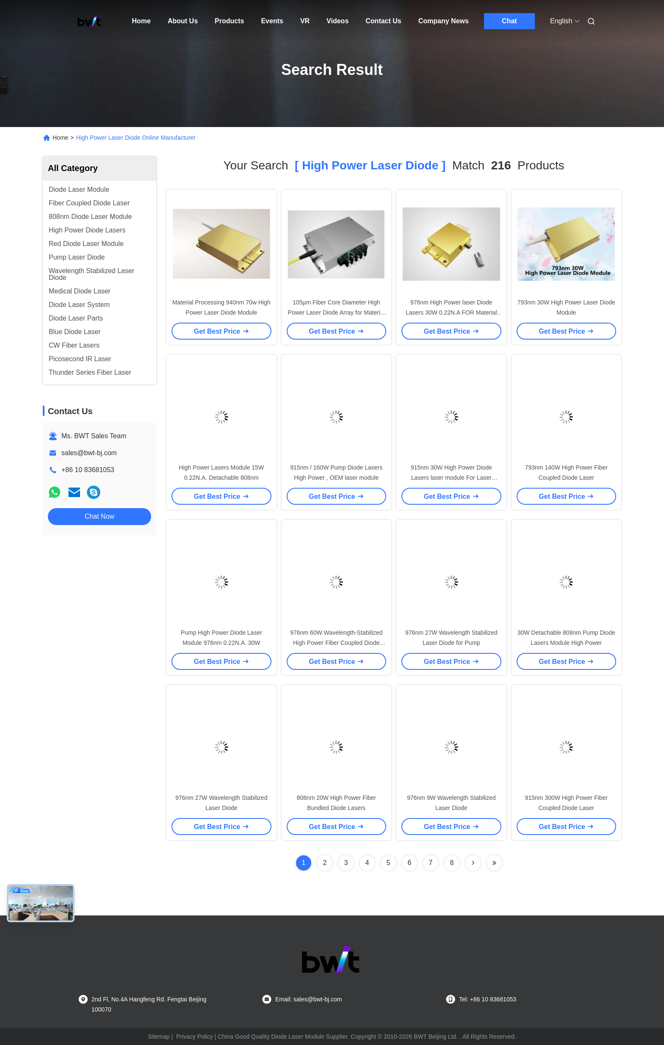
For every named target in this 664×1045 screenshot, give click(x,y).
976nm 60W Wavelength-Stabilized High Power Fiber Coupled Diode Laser (336, 642)
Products (229, 21)
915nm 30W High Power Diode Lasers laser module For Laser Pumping (451, 477)
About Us (183, 21)
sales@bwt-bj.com (89, 452)
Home (141, 21)
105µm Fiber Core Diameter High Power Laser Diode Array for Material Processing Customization (336, 312)
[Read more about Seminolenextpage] (473, 863)
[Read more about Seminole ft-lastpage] (494, 863)
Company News (443, 21)
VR (305, 21)
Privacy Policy (194, 1036)
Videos (337, 21)
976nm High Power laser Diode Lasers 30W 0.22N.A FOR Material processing (451, 312)
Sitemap (158, 1036)
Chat (509, 21)
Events (272, 21)
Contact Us (383, 21)
